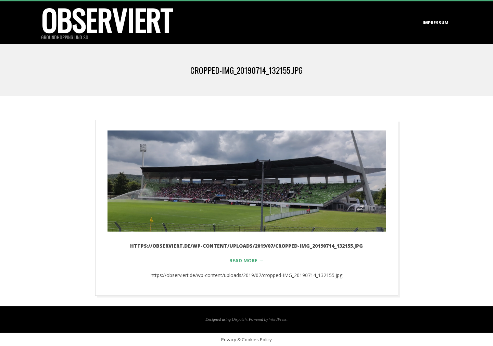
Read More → (246, 260)
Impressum (435, 23)
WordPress (278, 319)
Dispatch (239, 319)
